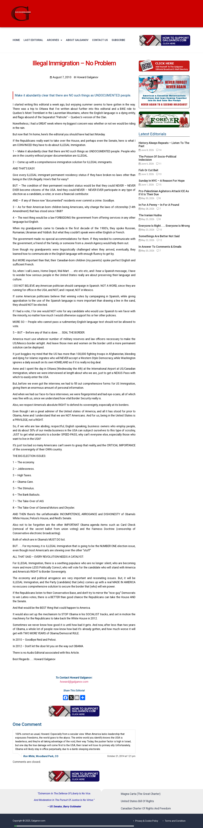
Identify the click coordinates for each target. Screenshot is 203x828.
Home (16, 40)
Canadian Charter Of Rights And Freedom (146, 808)
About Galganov (77, 40)
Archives (54, 40)
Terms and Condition (175, 821)
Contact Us (100, 40)
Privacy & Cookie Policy (146, 821)
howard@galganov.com (74, 681)
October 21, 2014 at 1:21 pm (121, 756)
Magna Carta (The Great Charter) (140, 793)
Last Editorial (33, 40)
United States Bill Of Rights (137, 801)
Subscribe (118, 40)
